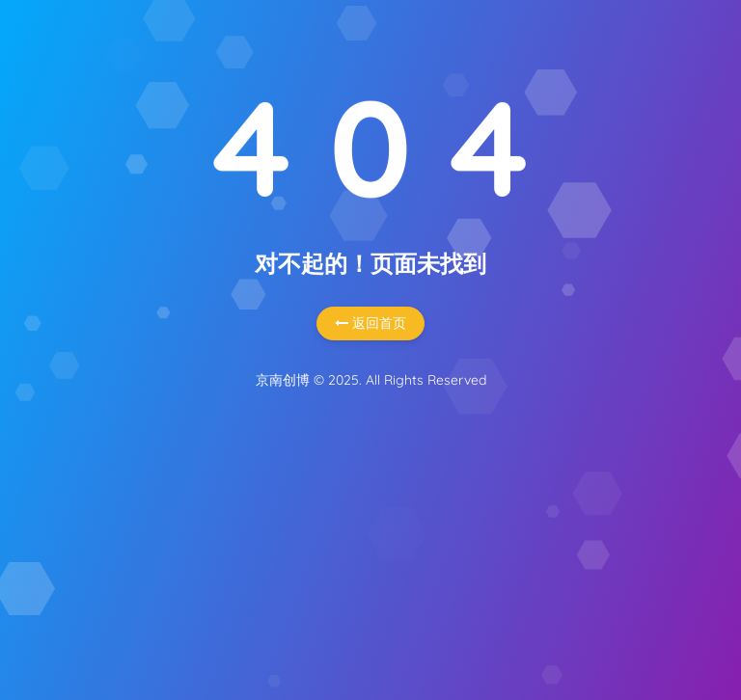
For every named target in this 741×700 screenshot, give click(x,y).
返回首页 (370, 323)
